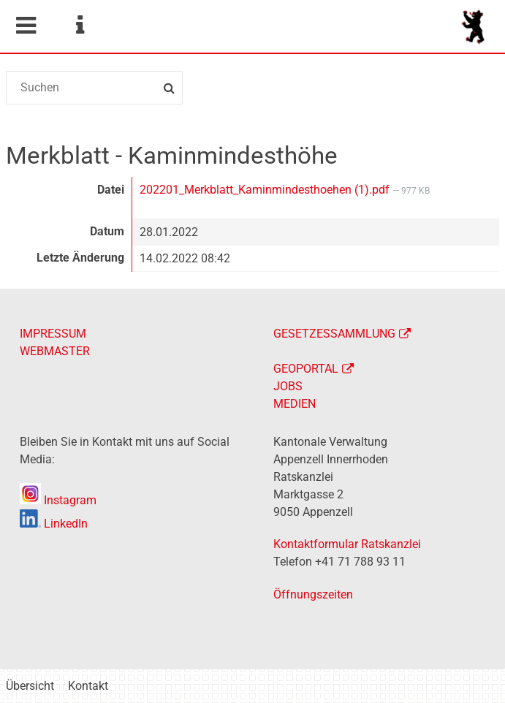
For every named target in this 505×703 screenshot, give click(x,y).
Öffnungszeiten (313, 594)
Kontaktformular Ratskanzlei (347, 544)
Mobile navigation (25, 25)
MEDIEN (294, 404)
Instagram (58, 500)
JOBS (288, 386)
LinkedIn (54, 524)
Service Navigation (79, 25)
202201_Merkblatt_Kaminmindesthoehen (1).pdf (266, 190)
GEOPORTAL (305, 369)
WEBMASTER (55, 351)
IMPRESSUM (53, 334)
